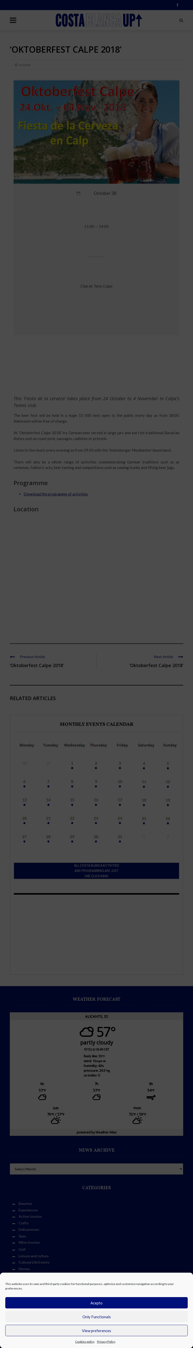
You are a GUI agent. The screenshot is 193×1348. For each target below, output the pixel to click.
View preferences (96, 1330)
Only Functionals (96, 1316)
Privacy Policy (106, 1341)
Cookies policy (84, 1341)
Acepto (96, 1303)
